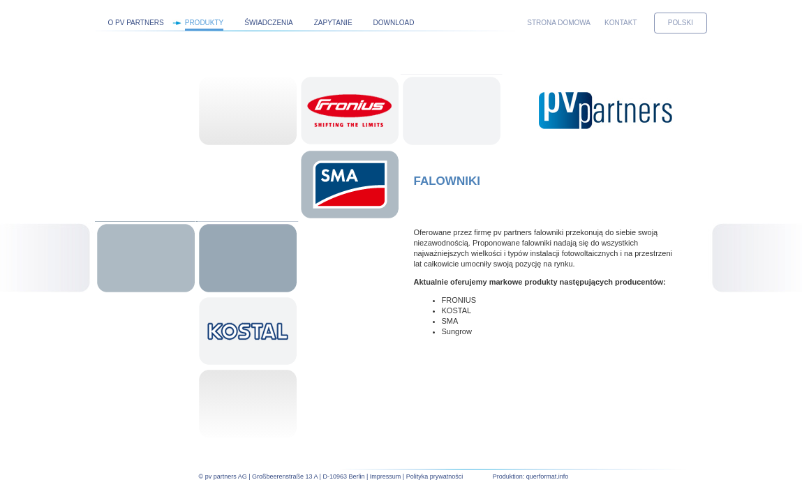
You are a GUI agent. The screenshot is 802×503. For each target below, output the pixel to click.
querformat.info (547, 476)
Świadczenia (268, 23)
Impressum (385, 476)
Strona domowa (559, 23)
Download (394, 23)
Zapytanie (333, 23)
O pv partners (136, 23)
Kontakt (620, 23)
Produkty (204, 23)
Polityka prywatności (434, 476)
